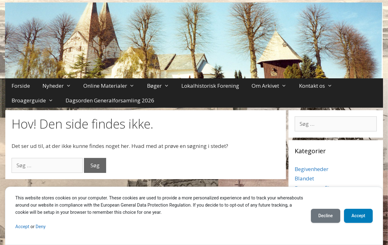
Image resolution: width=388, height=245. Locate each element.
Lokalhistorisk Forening (210, 85)
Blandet (304, 178)
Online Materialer (112, 85)
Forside (21, 85)
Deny (41, 226)
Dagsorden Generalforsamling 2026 (110, 100)
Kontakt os (319, 85)
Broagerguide (36, 100)
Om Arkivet (272, 85)
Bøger (161, 85)
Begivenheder (311, 169)
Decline (325, 215)
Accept (22, 226)
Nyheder (59, 85)
